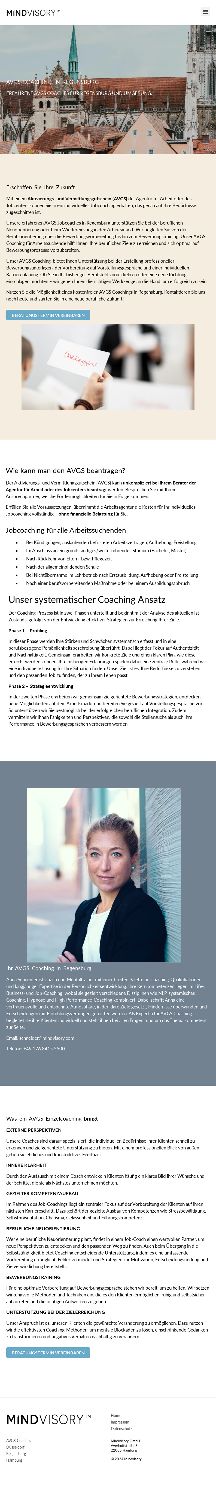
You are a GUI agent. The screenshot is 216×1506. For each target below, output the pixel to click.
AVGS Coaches (18, 1441)
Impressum (120, 1422)
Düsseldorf (15, 1447)
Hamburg (14, 1460)
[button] (205, 11)
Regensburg (16, 1454)
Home (116, 1416)
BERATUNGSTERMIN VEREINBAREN (48, 315)
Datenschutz (121, 1429)
